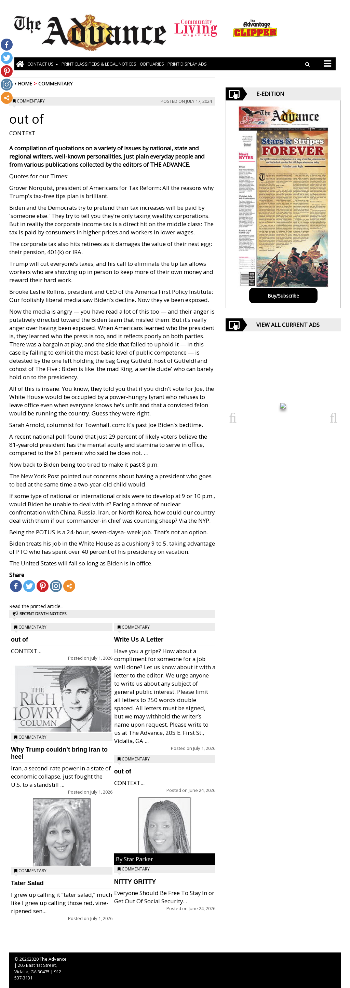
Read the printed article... (36, 606)
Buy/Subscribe (283, 295)
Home (25, 83)
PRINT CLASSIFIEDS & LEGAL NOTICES (99, 64)
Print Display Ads (187, 64)
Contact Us (42, 64)
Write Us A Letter (138, 639)
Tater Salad (27, 883)
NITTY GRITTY (135, 881)
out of (19, 639)
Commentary (55, 83)
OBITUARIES (152, 64)
